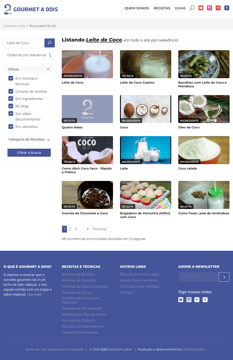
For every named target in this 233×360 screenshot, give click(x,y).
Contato (126, 292)
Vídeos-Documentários (139, 280)
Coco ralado (187, 168)
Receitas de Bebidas (78, 274)
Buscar (192, 8)
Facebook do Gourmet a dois (226, 8)
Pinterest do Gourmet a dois (218, 8)
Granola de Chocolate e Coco (85, 213)
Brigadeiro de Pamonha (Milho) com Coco (145, 215)
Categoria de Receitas (26, 139)
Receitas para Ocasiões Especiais (80, 300)
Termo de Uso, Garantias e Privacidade (54, 349)
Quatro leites (72, 127)
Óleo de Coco (189, 127)
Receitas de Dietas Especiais (85, 286)
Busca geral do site (42, 26)
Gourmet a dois (14, 26)
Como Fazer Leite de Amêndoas (203, 213)
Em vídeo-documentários (26, 116)
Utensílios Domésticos (80, 332)
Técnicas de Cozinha (78, 320)
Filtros (13, 69)
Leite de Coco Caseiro (137, 82)
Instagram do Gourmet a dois (209, 8)
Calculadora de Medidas (139, 286)
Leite (124, 168)
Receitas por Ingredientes (83, 326)
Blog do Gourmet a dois (139, 274)
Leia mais (34, 294)
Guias (180, 8)
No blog (19, 106)
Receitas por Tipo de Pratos (84, 314)
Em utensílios (24, 126)
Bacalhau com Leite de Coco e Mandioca (202, 84)
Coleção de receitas (29, 91)
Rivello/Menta (193, 349)
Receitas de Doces (77, 292)
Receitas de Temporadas (82, 308)
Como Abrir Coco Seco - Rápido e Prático (87, 170)
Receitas (162, 8)
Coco (124, 127)
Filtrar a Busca (29, 153)
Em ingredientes (27, 98)
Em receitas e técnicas (22, 81)
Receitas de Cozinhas (79, 280)
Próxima (99, 229)
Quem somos (137, 8)
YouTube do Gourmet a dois (201, 8)
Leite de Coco (73, 82)
